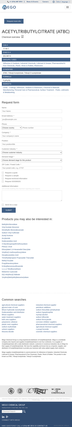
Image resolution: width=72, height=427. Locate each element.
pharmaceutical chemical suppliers (49, 324)
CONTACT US (42, 426)
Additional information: (21, 187)
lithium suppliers (8, 315)
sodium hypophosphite (44, 312)
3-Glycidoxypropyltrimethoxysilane (14, 244)
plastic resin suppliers (10, 324)
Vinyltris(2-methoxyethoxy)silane (14, 252)
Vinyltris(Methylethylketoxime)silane (15, 277)
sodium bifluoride (42, 317)
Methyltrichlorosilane (9, 224)
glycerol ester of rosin (10, 307)
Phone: (4, 124)
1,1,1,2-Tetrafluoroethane (11, 269)
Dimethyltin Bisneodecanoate (13, 230)
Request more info (14, 21)
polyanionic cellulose (9, 322)
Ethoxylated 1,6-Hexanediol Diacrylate (16, 249)
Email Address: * (8, 116)
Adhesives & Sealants (11, 63)
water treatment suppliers (11, 317)
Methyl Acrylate (7, 261)
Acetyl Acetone (7, 235)
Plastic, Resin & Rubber (24, 66)
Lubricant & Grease (44, 63)
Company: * (6, 132)
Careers (45, 2)
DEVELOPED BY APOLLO (61, 425)
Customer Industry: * (9, 149)
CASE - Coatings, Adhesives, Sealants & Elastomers (22, 87)
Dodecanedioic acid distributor (13, 312)
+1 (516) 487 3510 (15, 2)
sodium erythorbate (9, 327)
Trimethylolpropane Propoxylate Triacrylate (18, 258)
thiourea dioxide (8, 332)
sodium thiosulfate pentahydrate (48, 310)
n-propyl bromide (42, 329)
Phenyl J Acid (7, 247)
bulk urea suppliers (9, 319)
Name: (4, 108)
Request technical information (16, 179)
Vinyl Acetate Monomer (10, 227)
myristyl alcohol (42, 315)
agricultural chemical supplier (47, 327)
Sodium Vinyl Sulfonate (10, 233)
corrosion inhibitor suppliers (46, 322)
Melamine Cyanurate (9, 272)
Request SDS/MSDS (13, 181)
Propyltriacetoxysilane (10, 263)
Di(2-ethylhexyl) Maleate (11, 274)
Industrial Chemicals (28, 63)
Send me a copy (11, 205)
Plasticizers (38, 66)
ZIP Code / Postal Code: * (11, 164)
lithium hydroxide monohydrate (13, 310)
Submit (9, 210)
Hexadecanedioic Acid (10, 255)
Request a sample (12, 176)
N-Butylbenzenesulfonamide (12, 266)
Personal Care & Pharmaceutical (27, 90)
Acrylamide (6, 238)
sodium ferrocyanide (43, 319)
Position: (5, 141)
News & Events (32, 2)
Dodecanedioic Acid (9, 241)
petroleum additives (43, 307)
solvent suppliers (8, 329)
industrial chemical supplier (46, 305)
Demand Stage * (8, 157)
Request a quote (11, 173)
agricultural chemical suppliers (13, 305)
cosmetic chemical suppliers (46, 332)
